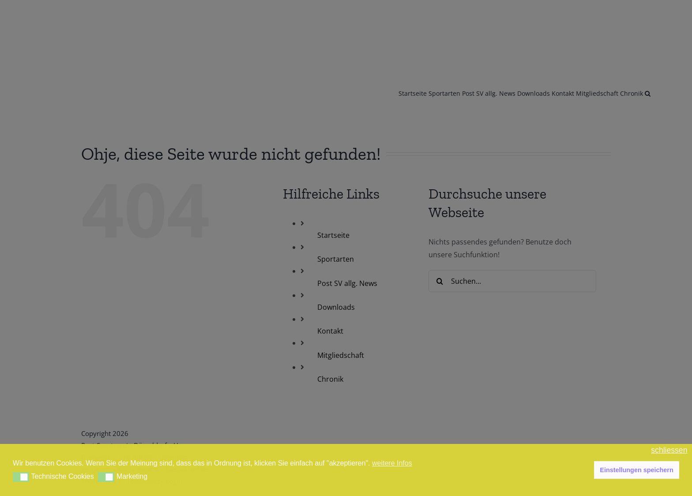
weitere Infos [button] (392, 463)
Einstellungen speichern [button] (636, 469)
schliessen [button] (669, 450)
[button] (21, 477)
